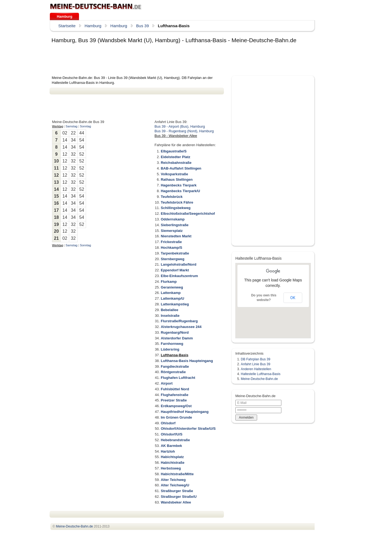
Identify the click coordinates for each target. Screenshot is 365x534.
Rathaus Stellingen (177, 179)
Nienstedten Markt (176, 236)
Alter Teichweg (173, 480)
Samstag (71, 126)
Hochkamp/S (171, 247)
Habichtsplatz (172, 457)
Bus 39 (142, 25)
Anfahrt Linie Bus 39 (255, 364)
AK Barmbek (171, 446)
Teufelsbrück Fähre (177, 202)
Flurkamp (169, 282)
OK (292, 298)
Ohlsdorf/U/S (171, 434)
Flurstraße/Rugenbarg (179, 321)
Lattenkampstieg (175, 304)
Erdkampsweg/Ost (176, 406)
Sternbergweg (172, 259)
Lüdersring (170, 349)
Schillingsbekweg (175, 208)
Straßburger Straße (177, 491)
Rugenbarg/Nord (175, 332)
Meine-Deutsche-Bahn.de (259, 379)
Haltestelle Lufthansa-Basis (260, 374)
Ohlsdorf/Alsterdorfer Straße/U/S (188, 428)
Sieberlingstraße (174, 225)
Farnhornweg (172, 344)
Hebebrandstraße (175, 440)
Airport (166, 383)
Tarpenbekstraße (175, 253)
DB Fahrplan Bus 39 (255, 359)
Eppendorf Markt (175, 270)
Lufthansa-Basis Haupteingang (187, 361)
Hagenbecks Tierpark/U (180, 191)
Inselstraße (170, 316)
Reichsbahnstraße (176, 163)
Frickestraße (171, 242)
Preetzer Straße (174, 400)
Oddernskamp (172, 219)
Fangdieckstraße (175, 366)
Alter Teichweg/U (175, 485)
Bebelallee (169, 310)
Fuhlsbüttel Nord (175, 389)
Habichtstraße (172, 463)
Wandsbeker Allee (176, 502)
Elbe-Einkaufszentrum (179, 276)
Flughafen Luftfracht (178, 378)
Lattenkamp (171, 293)
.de (95, 6)
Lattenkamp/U (172, 298)
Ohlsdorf (168, 423)
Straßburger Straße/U (178, 497)
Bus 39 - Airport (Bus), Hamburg (179, 126)
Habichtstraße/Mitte (177, 474)
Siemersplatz (171, 231)
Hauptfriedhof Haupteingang (185, 412)
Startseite (66, 25)
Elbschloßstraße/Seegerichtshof (188, 213)
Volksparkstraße (174, 174)
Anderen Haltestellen (256, 369)
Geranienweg (172, 287)
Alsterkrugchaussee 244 (181, 327)
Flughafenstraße (174, 395)
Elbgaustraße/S (174, 151)
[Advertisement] (149, 60)
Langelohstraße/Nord (178, 264)
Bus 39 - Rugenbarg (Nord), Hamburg (184, 131)
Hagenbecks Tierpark (178, 185)
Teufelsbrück (171, 197)
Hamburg (64, 16)
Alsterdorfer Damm (177, 338)
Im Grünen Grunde (176, 417)
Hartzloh (168, 451)
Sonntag (85, 126)
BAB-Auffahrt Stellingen (181, 168)
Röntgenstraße (173, 372)
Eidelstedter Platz (175, 157)
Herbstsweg (171, 468)
